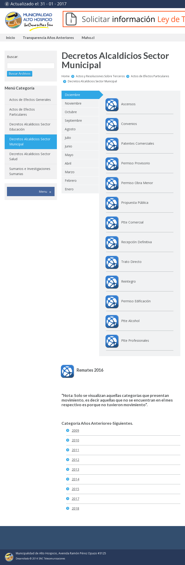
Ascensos (128, 104)
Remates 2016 (90, 370)
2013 (75, 469)
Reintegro (128, 281)
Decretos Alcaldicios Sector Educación (29, 126)
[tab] (80, 95)
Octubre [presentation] (71, 112)
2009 (75, 430)
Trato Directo (131, 261)
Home (66, 76)
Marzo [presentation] (70, 172)
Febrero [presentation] (71, 180)
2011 (75, 450)
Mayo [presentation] (69, 155)
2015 (75, 489)
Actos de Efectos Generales (30, 99)
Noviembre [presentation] (73, 103)
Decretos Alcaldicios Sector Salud (29, 156)
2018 (75, 508)
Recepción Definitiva (136, 242)
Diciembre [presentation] (72, 95)
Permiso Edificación (136, 301)
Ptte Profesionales (135, 340)
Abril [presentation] (68, 163)
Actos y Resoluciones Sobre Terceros (100, 76)
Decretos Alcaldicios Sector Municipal (92, 81)
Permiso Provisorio (135, 163)
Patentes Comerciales (137, 143)
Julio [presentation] (68, 137)
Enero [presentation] (69, 189)
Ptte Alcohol (130, 321)
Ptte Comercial (132, 222)
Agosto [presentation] (70, 129)
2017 (75, 498)
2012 (75, 459)
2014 (75, 479)
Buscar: (12, 56)
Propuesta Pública (134, 202)
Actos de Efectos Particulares (150, 76)
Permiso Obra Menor (137, 183)
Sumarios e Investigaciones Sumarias (29, 171)
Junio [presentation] (68, 146)
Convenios (129, 123)
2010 (75, 440)
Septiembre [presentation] (73, 120)
